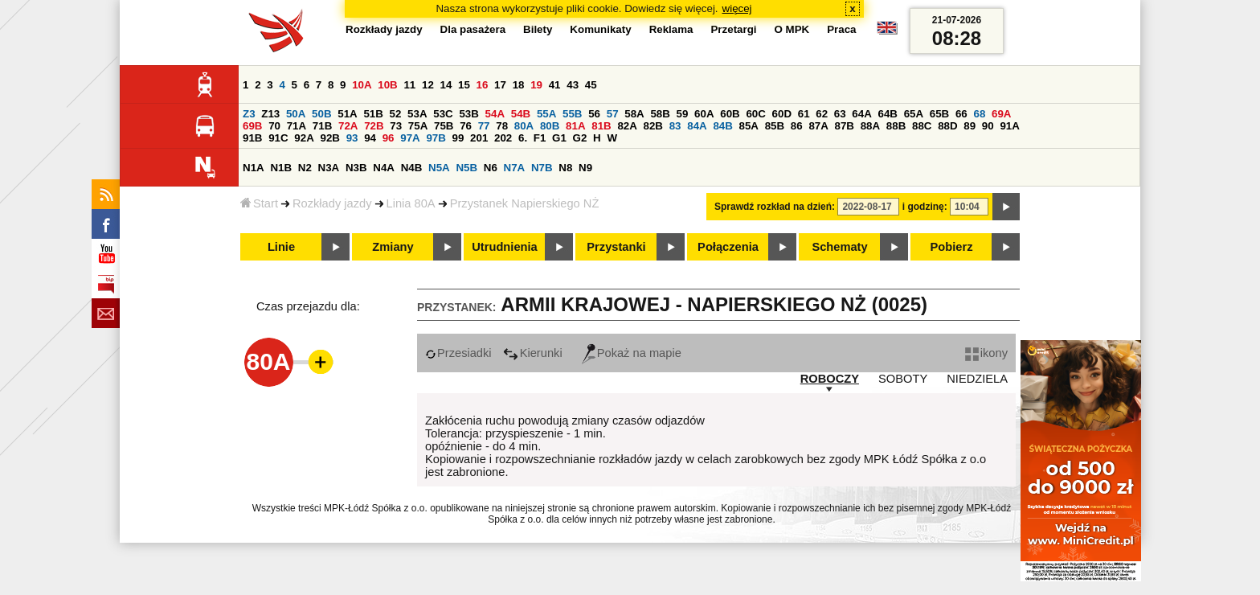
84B (722, 126)
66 (961, 114)
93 (352, 138)
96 (388, 138)
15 (464, 85)
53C (442, 114)
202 (503, 138)
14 (446, 85)
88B (896, 126)
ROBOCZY (829, 378)
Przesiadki (458, 353)
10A (361, 85)
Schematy (839, 246)
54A (495, 114)
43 (573, 85)
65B (939, 114)
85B (774, 126)
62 (822, 114)
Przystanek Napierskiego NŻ (524, 203)
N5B (466, 168)
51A (347, 114)
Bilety (537, 29)
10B (387, 85)
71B (322, 126)
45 (591, 85)
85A (749, 126)
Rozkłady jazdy (332, 203)
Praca (841, 29)
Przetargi (733, 29)
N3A (329, 168)
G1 (559, 138)
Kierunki (532, 353)
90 (988, 126)
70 (274, 126)
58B (659, 114)
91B (252, 138)
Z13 (270, 114)
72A (348, 126)
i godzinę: (924, 206)
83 (675, 126)
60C (755, 114)
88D (947, 126)
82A (626, 126)
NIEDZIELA (977, 378)
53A (417, 114)
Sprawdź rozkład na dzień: (774, 206)
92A (303, 138)
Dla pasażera (473, 29)
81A (575, 126)
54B (520, 114)
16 (483, 85)
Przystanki (616, 246)
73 (396, 126)
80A (524, 126)
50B (321, 114)
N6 (490, 168)
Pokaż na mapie (631, 353)
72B (373, 126)
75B (443, 126)
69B (252, 126)
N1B (281, 168)
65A (913, 114)
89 (969, 126)
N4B (412, 168)
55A (546, 114)
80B (549, 126)
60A (704, 114)
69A (1001, 114)
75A (418, 126)
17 (500, 85)
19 (536, 85)
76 (466, 126)
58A (634, 114)
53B (468, 114)
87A (818, 126)
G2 (580, 138)
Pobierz (952, 246)
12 (428, 85)
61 (804, 114)
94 (370, 138)
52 (396, 114)
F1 (540, 138)
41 (555, 85)
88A (870, 126)
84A (696, 126)
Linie (281, 246)
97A (409, 138)
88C (921, 126)
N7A (515, 168)
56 (594, 114)
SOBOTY (902, 378)
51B (372, 114)
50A (295, 114)
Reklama (671, 29)
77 (484, 126)
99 (458, 138)
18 (519, 85)
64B (887, 114)
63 (840, 114)
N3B (356, 168)
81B (601, 126)
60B (729, 114)
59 (683, 114)
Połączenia (728, 246)
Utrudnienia (504, 246)
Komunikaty (600, 29)
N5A (439, 168)
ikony (986, 353)
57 (613, 114)
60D (782, 114)
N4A (384, 168)
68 (979, 114)
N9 (585, 168)
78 (502, 126)
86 (797, 126)
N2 (305, 168)
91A (1009, 126)
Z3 (249, 114)
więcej (737, 8)
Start (259, 203)
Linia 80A (411, 203)
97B (435, 138)
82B (653, 126)
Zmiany (392, 246)
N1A (253, 168)
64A (861, 114)
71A (296, 126)
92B (329, 138)
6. (522, 138)
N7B (542, 168)
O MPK (792, 29)
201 (479, 138)
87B (844, 126)
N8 (565, 168)
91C (278, 138)
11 (409, 85)
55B (572, 114)
